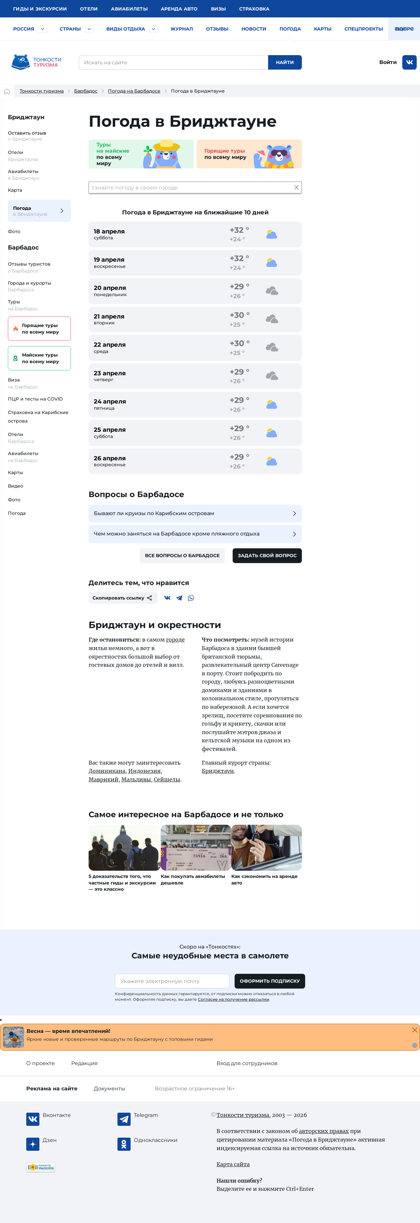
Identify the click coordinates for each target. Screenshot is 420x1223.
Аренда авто (179, 9)
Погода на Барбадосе (134, 91)
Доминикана (107, 771)
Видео (15, 486)
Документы (109, 1088)
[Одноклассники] (160, 1140)
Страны (70, 29)
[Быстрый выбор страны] (89, 29)
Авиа (129, 9)
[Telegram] (179, 598)
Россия (23, 29)
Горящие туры (38, 328)
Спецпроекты (364, 29)
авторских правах (324, 1131)
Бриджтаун (26, 117)
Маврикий (103, 779)
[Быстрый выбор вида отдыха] (154, 29)
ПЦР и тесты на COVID (35, 399)
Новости (254, 29)
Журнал (182, 29)
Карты (322, 29)
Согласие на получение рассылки (233, 999)
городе (175, 639)
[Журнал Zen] (69, 1140)
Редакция (84, 1063)
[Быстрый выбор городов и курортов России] (43, 29)
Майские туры (38, 358)
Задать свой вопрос (267, 555)
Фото (14, 231)
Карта (15, 190)
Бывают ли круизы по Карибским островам (196, 513)
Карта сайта (233, 1164)
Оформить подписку (270, 981)
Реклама (51, 1088)
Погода (290, 29)
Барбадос (85, 91)
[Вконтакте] (167, 598)
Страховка (254, 9)
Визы (218, 9)
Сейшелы (167, 779)
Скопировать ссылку (123, 598)
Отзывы (217, 29)
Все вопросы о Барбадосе (182, 555)
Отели (89, 9)
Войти (388, 62)
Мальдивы (136, 779)
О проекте (40, 1063)
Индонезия (144, 771)
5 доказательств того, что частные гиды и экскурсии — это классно (122, 882)
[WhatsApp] (191, 598)
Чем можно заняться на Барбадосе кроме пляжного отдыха (196, 534)
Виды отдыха (125, 29)
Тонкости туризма (42, 91)
